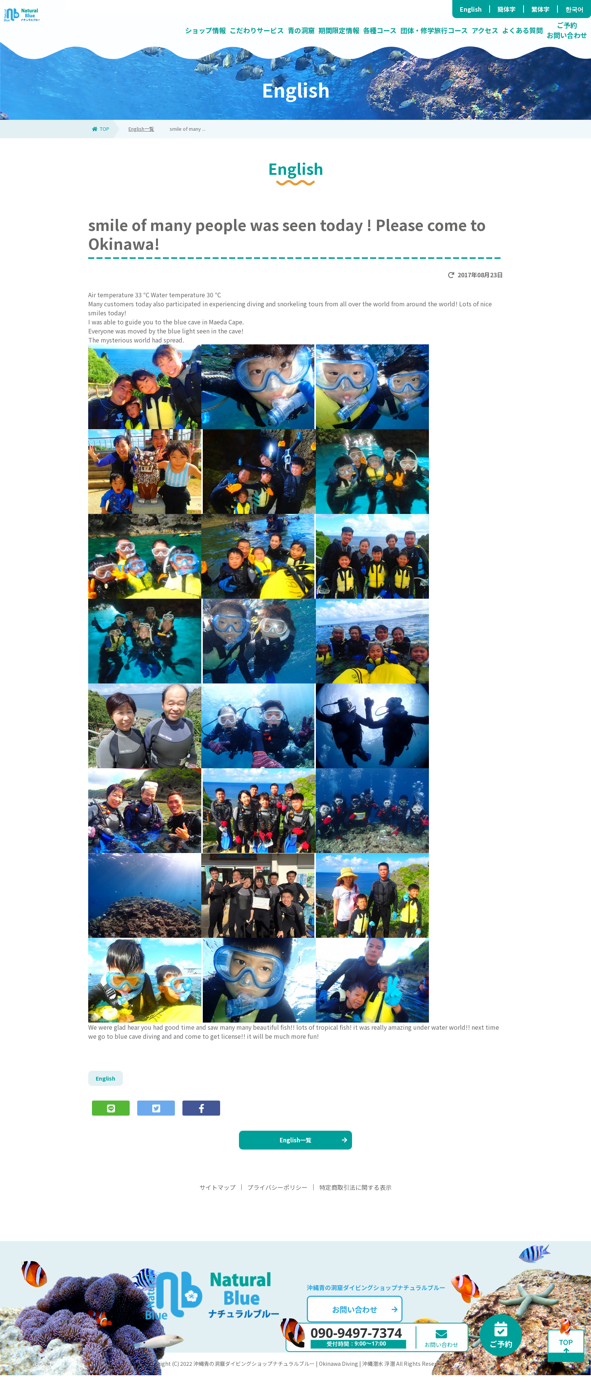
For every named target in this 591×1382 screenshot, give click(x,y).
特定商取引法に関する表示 (355, 1194)
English (471, 9)
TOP (100, 128)
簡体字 (507, 9)
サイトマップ (217, 1194)
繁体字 (540, 9)
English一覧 (141, 128)
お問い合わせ (376, 1314)
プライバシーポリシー (277, 1194)
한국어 (574, 9)
